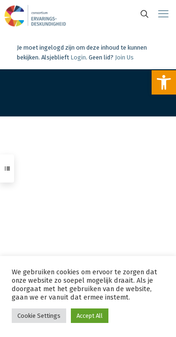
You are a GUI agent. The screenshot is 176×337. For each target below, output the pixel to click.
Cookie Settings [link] (39, 315)
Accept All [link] (90, 315)
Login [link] (78, 57)
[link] (164, 82)
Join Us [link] (124, 57)
